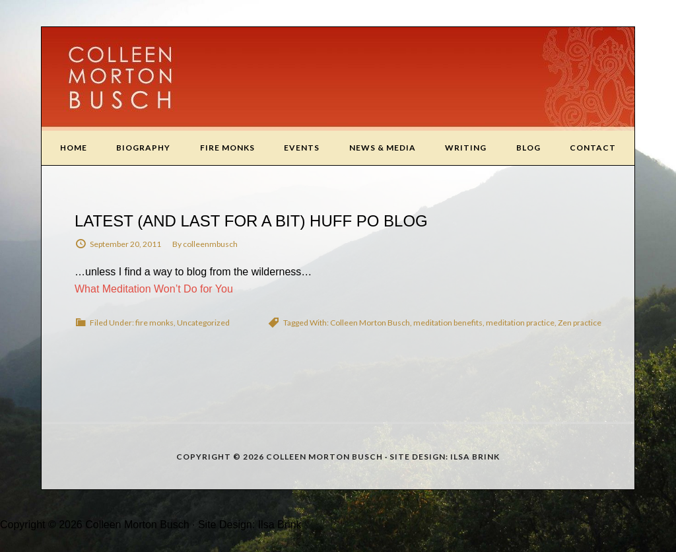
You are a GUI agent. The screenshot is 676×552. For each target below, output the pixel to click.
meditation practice (520, 323)
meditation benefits (448, 323)
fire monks (154, 323)
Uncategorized (203, 323)
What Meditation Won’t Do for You (154, 288)
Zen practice (579, 323)
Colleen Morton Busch (338, 79)
